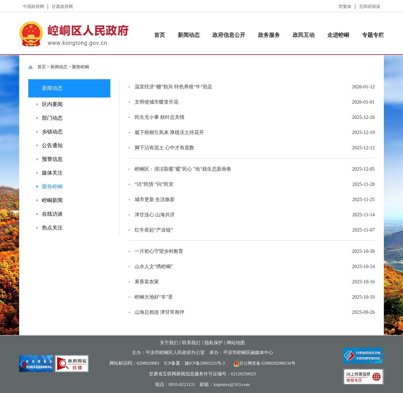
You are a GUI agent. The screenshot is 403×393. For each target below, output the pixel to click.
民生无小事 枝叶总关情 (159, 117)
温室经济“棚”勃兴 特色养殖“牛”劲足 (173, 86)
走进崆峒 (338, 35)
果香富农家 (147, 281)
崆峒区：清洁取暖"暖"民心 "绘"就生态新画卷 (183, 169)
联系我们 (191, 342)
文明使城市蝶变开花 (156, 101)
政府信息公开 (228, 35)
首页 (159, 35)
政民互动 (304, 35)
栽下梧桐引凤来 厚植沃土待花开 (169, 132)
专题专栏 (373, 35)
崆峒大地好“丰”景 (154, 296)
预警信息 (52, 159)
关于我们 (169, 342)
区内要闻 (52, 104)
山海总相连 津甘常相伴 (159, 312)
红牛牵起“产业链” (154, 229)
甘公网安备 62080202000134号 (262, 363)
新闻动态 (189, 35)
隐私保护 (214, 342)
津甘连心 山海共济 (155, 214)
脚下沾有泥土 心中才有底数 (164, 147)
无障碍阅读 (369, 6)
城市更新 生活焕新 (155, 199)
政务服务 (269, 35)
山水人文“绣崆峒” (154, 266)
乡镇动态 (52, 132)
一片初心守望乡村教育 (159, 251)
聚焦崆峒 (80, 67)
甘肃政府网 (62, 6)
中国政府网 (33, 6)
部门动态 (52, 118)
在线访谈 (52, 214)
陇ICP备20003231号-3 (205, 363)
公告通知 (52, 145)
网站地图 (236, 342)
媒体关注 (52, 173)
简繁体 (345, 6)
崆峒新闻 (52, 200)
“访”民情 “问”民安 (154, 184)
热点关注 (52, 228)
